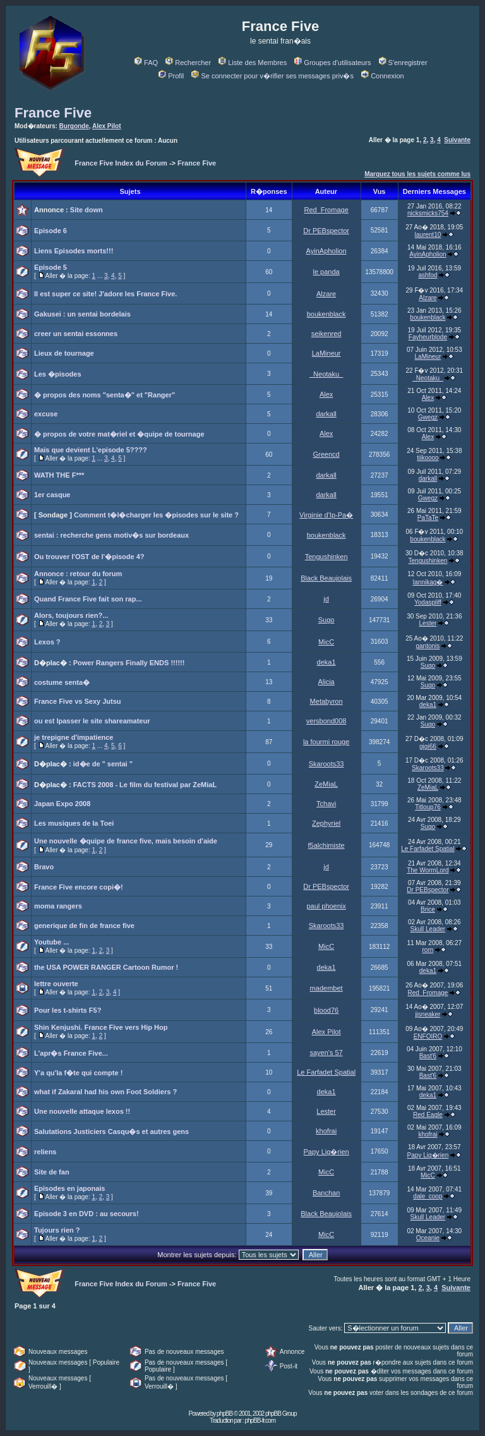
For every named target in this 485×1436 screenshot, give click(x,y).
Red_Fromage (326, 210)
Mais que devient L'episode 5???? (90, 450)
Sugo (326, 620)
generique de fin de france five (84, 925)
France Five (53, 113)
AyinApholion (326, 251)
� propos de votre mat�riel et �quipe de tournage (119, 434)
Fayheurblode (428, 337)
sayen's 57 (325, 1052)
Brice (428, 909)
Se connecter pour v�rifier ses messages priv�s (272, 76)
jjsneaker (427, 1014)
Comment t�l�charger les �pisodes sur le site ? (156, 515)
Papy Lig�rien (326, 1151)
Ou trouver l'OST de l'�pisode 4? (89, 556)
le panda (326, 271)
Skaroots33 (326, 764)
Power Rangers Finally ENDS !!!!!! (129, 663)
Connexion (382, 76)
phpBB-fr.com (259, 1420)
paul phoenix (325, 906)
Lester (428, 623)
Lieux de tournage (64, 353)
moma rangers (58, 906)
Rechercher (188, 62)
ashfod (427, 275)
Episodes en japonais (69, 1188)
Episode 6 (50, 230)
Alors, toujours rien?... (71, 615)
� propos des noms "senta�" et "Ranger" (104, 395)
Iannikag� (428, 582)
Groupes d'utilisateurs (332, 62)
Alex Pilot (106, 126)
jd (326, 599)
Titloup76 (428, 807)
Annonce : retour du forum (78, 573)
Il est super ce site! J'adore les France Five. (105, 294)
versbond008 (326, 721)
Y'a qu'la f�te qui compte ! (78, 1073)
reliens (45, 1151)
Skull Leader (428, 929)
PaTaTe (427, 517)
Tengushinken (326, 556)
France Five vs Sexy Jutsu (77, 701)
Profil (171, 76)
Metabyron (326, 701)
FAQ (146, 62)
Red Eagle (428, 1114)
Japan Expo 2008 (62, 803)
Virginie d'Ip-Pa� (326, 515)
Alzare (326, 294)
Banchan (326, 1193)
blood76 (326, 1010)
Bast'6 (427, 1056)
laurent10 (428, 234)
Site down (86, 210)
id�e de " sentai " (103, 764)
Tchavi (326, 803)
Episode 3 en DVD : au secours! (86, 1213)
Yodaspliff (427, 602)
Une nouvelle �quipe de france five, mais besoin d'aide (125, 841)
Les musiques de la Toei (74, 823)
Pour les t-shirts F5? (67, 1010)
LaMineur (326, 353)
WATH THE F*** (59, 475)
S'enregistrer (403, 62)
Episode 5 (50, 267)
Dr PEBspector (326, 230)
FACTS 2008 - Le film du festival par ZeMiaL (145, 784)
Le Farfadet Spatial (428, 848)
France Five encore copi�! (78, 887)
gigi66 (427, 746)
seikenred (326, 333)
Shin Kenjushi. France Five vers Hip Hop (101, 1027)
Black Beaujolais (326, 578)
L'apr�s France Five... (71, 1053)
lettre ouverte (56, 983)
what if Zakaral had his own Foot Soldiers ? (105, 1091)
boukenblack (326, 314)
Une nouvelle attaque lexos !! (82, 1111)
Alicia (326, 681)
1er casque (52, 494)
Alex (326, 394)
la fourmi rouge (326, 741)
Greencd (326, 454)
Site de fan (51, 1172)
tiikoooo (427, 457)
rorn (428, 949)
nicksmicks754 (427, 213)
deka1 (326, 662)
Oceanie (428, 1237)
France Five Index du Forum (121, 163)
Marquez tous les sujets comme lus (417, 174)
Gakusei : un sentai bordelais (82, 314)
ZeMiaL (326, 784)
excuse (45, 414)
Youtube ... (51, 942)
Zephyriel (326, 823)
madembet (326, 988)
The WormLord (428, 870)
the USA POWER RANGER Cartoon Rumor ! (106, 967)
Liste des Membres (253, 62)
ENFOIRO (428, 1036)
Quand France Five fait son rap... (88, 599)
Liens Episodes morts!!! (73, 251)
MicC (326, 642)
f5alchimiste (326, 845)
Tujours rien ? (57, 1230)
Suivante (457, 139)
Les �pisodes (57, 374)
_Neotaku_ (326, 374)
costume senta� (62, 682)
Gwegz (428, 417)
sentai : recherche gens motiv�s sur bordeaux (111, 535)
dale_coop (427, 1196)
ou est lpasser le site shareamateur (92, 721)
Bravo (44, 867)
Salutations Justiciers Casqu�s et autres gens (111, 1131)
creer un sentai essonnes (75, 333)
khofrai (326, 1131)
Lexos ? (47, 642)
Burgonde (74, 126)
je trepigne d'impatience (73, 737)
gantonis (428, 646)
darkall (326, 414)
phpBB (224, 1413)
